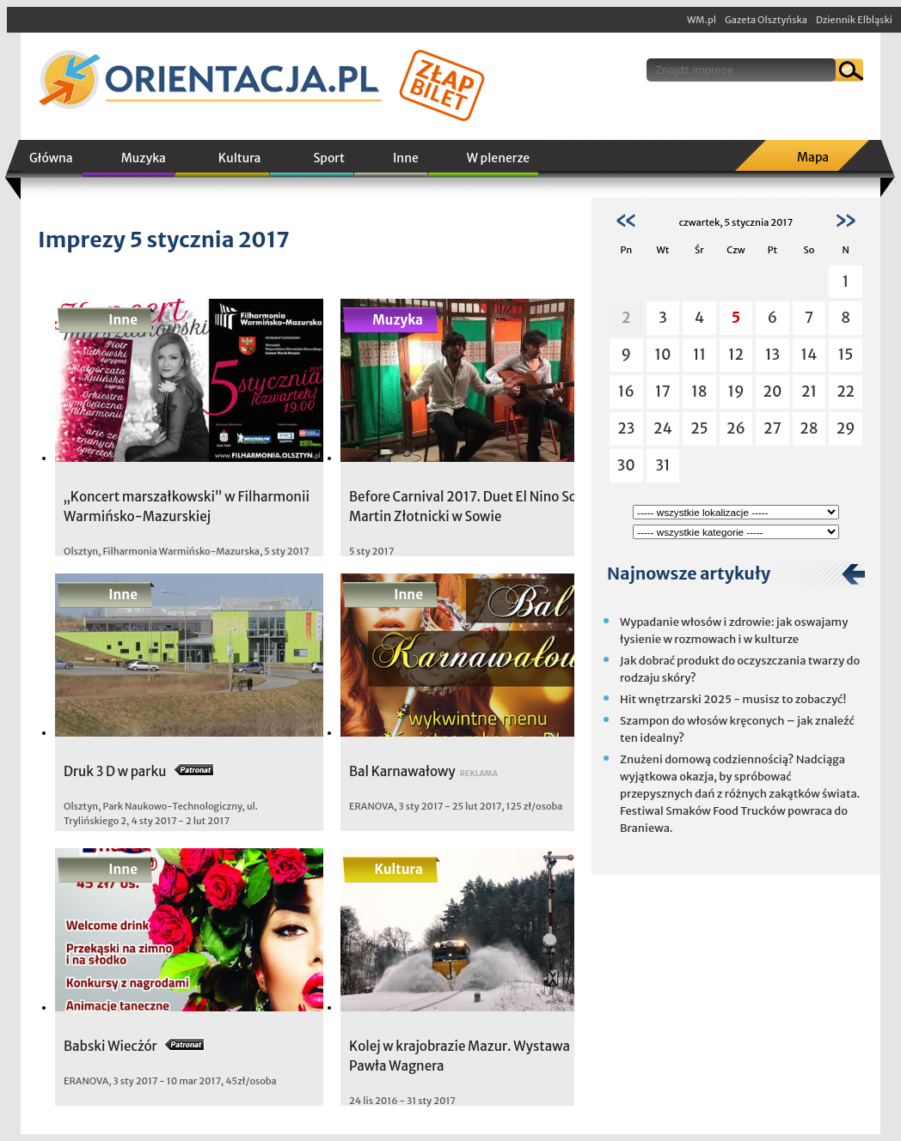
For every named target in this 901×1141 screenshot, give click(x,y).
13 (772, 354)
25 (699, 428)
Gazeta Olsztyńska (766, 20)
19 (735, 391)
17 (663, 391)
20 (772, 391)
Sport (328, 158)
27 (772, 428)
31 (662, 465)
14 (809, 354)
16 (626, 391)
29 (846, 428)
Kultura (239, 158)
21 (809, 391)
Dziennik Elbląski (854, 20)
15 (846, 354)
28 (809, 428)
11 (699, 354)
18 (699, 391)
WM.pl (701, 20)
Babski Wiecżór (110, 1046)
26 (735, 428)
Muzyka (143, 158)
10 (662, 354)
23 (625, 428)
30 (626, 465)
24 (662, 428)
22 (846, 391)
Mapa (813, 157)
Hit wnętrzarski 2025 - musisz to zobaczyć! (733, 699)
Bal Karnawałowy (402, 771)
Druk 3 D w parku (115, 771)
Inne (406, 158)
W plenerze (498, 158)
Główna (51, 158)
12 (736, 354)
